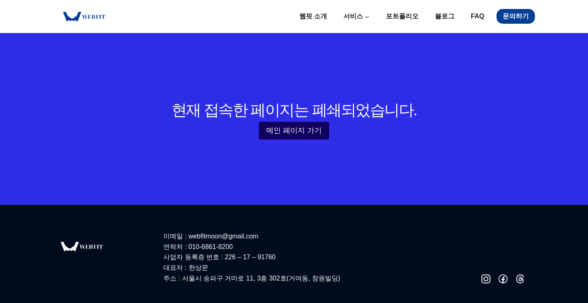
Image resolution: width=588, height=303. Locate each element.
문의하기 (516, 16)
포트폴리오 (402, 16)
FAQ (477, 16)
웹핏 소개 (313, 16)
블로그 (444, 16)
